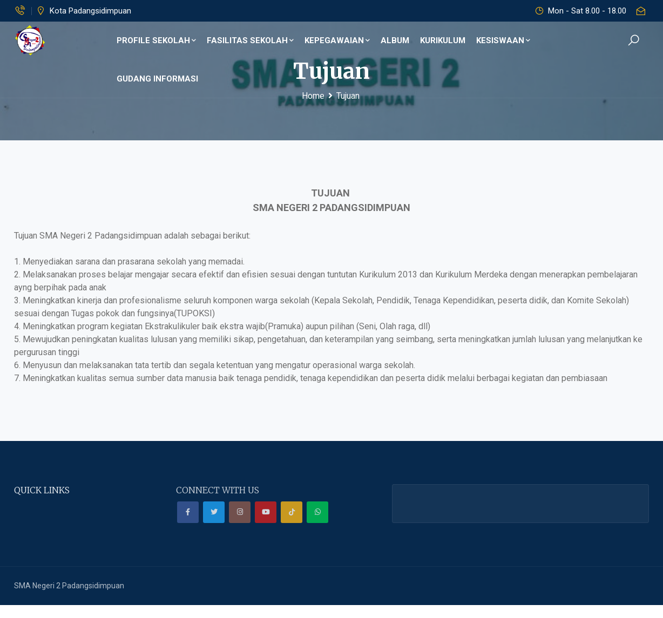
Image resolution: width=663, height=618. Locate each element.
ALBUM (391, 40)
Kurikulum (439, 40)
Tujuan (348, 96)
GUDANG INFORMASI (574, 40)
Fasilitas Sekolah (252, 40)
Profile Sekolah (160, 40)
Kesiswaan (498, 40)
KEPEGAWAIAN (336, 40)
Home (313, 96)
